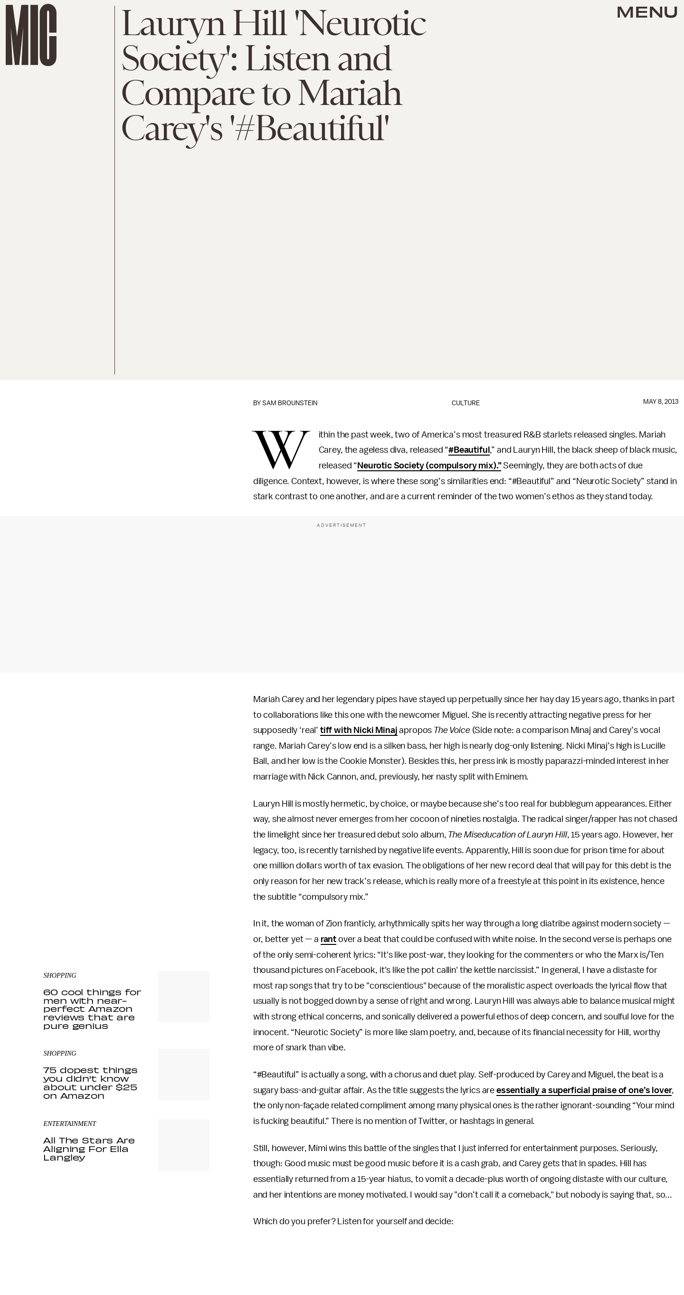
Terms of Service (176, 893)
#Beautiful (469, 450)
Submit (186, 880)
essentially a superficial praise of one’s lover (584, 1090)
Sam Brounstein (289, 403)
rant (328, 939)
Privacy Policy (62, 898)
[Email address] (126, 853)
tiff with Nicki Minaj (359, 730)
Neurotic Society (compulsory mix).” (429, 465)
